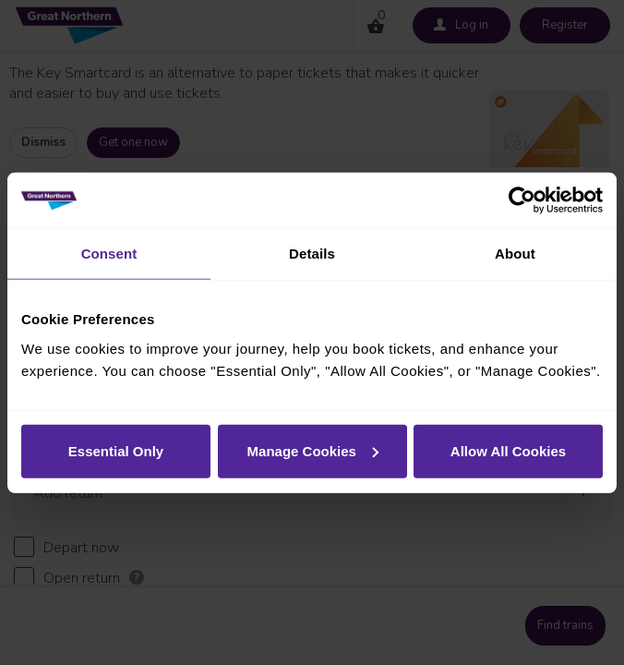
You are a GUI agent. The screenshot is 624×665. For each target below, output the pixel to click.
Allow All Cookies (508, 450)
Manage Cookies (312, 450)
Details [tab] (312, 253)
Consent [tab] (109, 253)
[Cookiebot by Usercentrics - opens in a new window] (522, 200)
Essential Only (115, 450)
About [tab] (515, 253)
